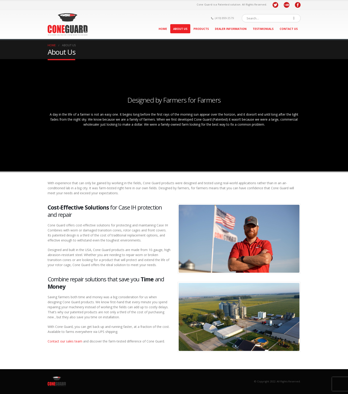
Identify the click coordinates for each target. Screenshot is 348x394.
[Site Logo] (68, 24)
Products (201, 29)
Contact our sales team (65, 341)
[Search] (294, 18)
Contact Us (289, 29)
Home (163, 29)
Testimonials (263, 29)
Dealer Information (231, 29)
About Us (180, 29)
